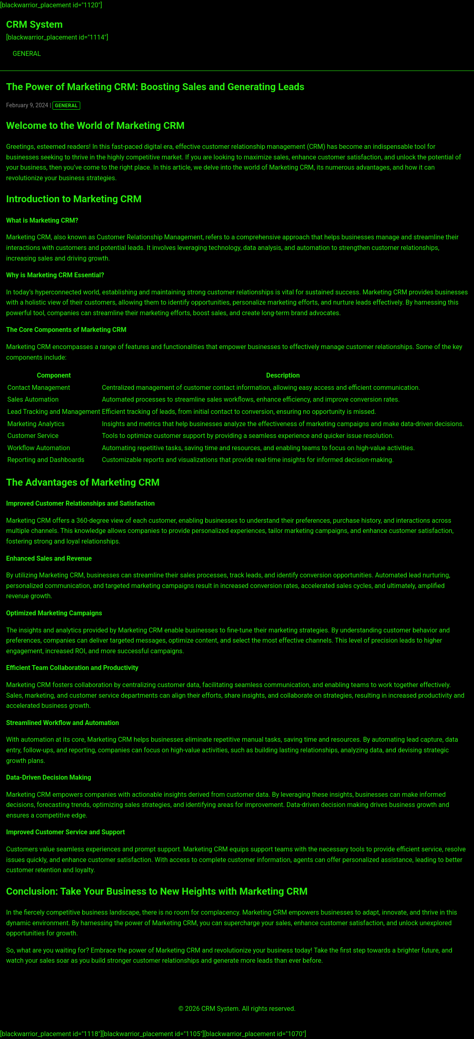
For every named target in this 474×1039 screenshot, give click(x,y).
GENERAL (27, 53)
